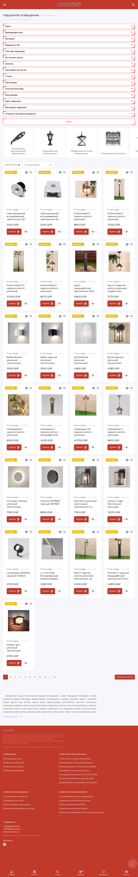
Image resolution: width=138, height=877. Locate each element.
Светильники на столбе (13, 800)
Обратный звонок (11, 832)
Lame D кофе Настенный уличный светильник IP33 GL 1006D (119, 504)
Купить (14, 231)
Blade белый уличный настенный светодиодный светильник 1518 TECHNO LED (16, 360)
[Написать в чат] (132, 863)
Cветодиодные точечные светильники (76, 763)
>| (54, 677)
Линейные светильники (13, 770)
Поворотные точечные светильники (75, 759)
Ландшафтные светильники (15, 796)
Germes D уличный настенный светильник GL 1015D (85, 504)
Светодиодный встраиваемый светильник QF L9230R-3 (16, 216)
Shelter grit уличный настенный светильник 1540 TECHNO (17, 647)
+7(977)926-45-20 (11, 829)
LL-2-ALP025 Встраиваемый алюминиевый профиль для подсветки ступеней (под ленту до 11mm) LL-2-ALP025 (51, 576)
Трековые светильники (13, 767)
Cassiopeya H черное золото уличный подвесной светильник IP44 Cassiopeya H (117, 432)
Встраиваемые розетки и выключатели (76, 796)
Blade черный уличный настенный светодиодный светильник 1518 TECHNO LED (50, 360)
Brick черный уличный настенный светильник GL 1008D (116, 360)
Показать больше (125, 677)
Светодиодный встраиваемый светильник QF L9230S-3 (49, 216)
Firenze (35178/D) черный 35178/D (50, 502)
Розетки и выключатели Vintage (73, 808)
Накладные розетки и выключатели (74, 800)
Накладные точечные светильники (74, 770)
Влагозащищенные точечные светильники (77, 767)
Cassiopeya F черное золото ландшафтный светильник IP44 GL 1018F (50, 432)
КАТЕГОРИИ (12, 165)
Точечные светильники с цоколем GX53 (76, 778)
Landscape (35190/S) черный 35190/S (18, 574)
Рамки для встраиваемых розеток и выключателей (81, 812)
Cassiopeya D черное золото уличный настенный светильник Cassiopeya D (16, 432)
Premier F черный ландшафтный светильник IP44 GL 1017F (118, 576)
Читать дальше (12, 716)
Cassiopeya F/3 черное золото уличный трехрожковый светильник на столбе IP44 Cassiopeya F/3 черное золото (83, 432)
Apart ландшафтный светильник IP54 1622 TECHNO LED (84, 288)
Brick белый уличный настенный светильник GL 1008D (83, 360)
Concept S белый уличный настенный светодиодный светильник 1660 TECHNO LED (17, 504)
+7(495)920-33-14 (11, 826)
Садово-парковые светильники (17, 804)
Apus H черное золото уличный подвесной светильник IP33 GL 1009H (119, 288)
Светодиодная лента (12, 759)
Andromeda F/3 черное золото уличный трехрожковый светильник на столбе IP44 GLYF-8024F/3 (17, 288)
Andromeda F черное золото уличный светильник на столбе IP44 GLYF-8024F (118, 216)
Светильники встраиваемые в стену (19, 808)
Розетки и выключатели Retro (72, 804)
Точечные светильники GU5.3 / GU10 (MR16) (78, 774)
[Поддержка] (133, 4)
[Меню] (4, 4)
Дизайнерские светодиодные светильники (78, 782)
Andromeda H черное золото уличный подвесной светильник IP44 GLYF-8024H (50, 288)
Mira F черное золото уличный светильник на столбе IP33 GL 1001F (83, 576)
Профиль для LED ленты (14, 763)
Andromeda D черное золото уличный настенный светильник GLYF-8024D (85, 216)
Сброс (69, 122)
